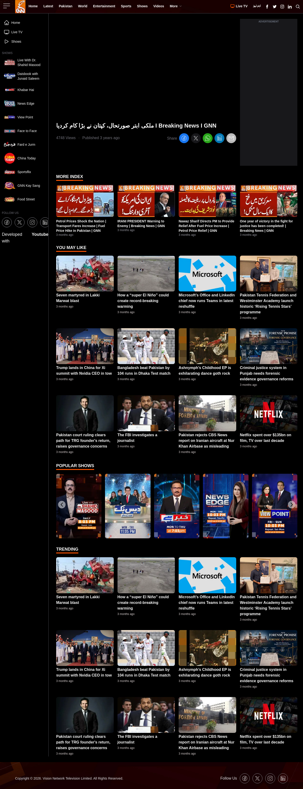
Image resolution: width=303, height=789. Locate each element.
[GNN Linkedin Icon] (290, 6)
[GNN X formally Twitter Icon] (275, 6)
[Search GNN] (297, 6)
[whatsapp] (208, 139)
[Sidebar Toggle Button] (7, 6)
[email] (231, 139)
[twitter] (196, 139)
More (176, 6)
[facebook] (184, 139)
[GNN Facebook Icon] (267, 6)
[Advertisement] (269, 95)
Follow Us (228, 778)
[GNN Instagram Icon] (282, 6)
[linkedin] (219, 139)
